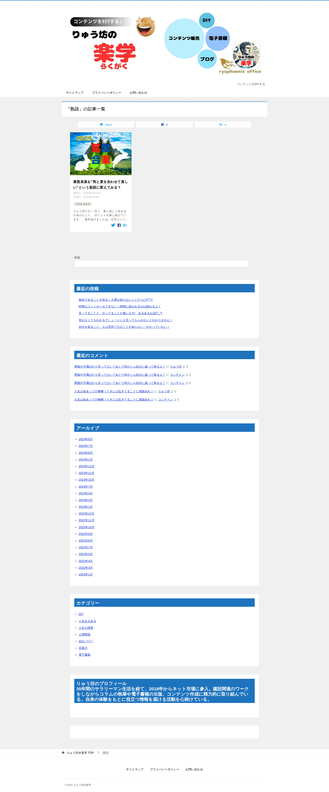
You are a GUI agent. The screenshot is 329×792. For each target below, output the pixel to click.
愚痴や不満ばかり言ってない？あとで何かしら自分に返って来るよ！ (119, 363)
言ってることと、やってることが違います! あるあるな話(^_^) (120, 310)
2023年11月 (86, 470)
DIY (81, 611)
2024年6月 (86, 450)
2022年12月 (86, 510)
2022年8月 (86, 537)
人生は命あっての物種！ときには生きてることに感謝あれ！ (114, 388)
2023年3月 (86, 497)
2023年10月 (86, 477)
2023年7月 (86, 483)
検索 (77, 254)
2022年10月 (86, 524)
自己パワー (86, 638)
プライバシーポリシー (106, 92)
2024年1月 (86, 456)
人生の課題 (86, 625)
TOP (80, 749)
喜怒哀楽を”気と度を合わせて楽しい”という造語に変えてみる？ (100, 183)
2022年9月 (86, 531)
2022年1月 (86, 571)
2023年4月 (86, 490)
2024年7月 (86, 443)
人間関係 (84, 631)
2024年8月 (86, 436)
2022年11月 (86, 517)
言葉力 (83, 645)
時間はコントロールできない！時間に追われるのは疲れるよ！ (120, 303)
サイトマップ (75, 92)
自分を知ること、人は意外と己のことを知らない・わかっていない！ (124, 324)
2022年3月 (86, 564)
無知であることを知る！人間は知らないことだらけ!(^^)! (116, 296)
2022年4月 (86, 558)
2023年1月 (86, 504)
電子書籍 (84, 652)
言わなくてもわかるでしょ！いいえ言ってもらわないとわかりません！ (126, 317)
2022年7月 (86, 544)
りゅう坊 (176, 363)
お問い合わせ (138, 92)
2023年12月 (86, 463)
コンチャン (177, 372)
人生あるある (82, 201)
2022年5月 (86, 551)
